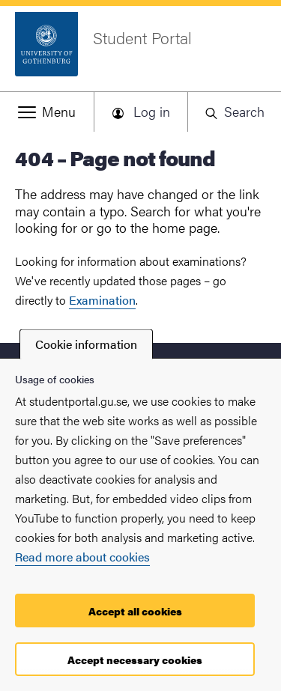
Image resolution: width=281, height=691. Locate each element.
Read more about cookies (82, 556)
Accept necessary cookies (134, 659)
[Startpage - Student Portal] (140, 51)
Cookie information (86, 344)
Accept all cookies (135, 610)
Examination (102, 299)
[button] (47, 111)
